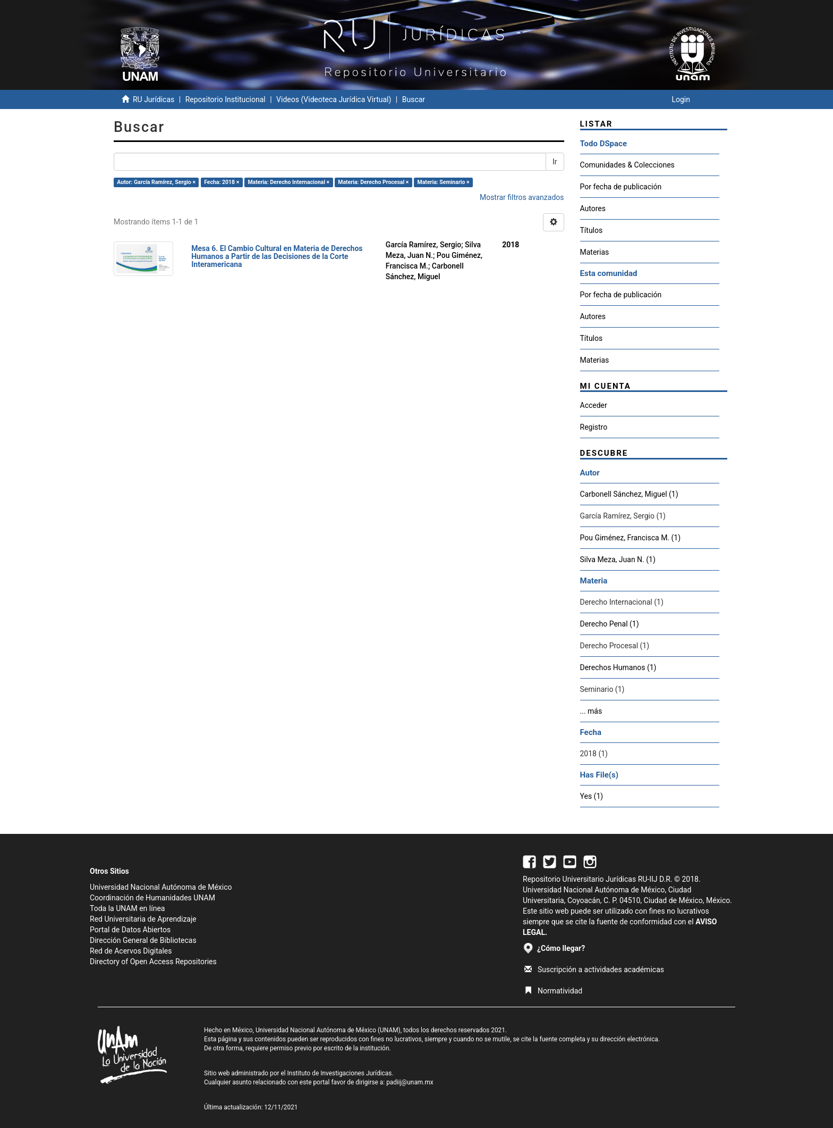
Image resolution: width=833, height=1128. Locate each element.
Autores (593, 208)
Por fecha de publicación (621, 186)
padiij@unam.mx (410, 1082)
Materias (594, 252)
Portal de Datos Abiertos (130, 929)
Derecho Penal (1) (609, 624)
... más (591, 711)
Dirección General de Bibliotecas (143, 940)
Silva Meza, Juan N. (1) (618, 559)
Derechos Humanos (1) (618, 667)
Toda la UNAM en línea (127, 908)
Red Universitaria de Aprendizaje (143, 919)
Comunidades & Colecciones (627, 165)
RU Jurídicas (153, 99)
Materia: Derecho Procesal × (373, 182)
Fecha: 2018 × (221, 182)
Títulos (591, 230)
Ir (554, 161)
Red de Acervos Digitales (131, 951)
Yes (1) (592, 796)
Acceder (593, 405)
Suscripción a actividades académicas (594, 969)
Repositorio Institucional (225, 99)
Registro (594, 427)
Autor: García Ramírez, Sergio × (156, 182)
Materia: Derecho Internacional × (288, 182)
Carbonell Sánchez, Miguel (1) (629, 494)
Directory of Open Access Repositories (153, 961)
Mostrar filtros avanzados (522, 197)
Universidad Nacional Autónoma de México (161, 887)
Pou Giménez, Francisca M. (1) (630, 537)
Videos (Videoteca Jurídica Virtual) (333, 99)
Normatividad (553, 991)
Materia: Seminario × (444, 182)
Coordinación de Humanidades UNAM (152, 897)
